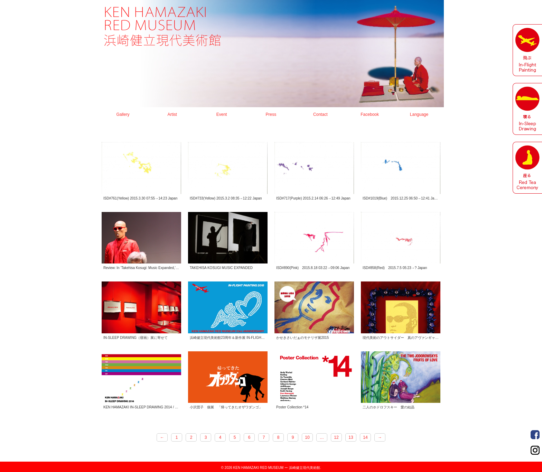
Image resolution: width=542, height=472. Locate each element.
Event (221, 114)
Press (271, 114)
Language (419, 114)
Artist (172, 114)
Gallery (122, 114)
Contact (320, 114)
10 (307, 437)
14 (365, 437)
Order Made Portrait (535, 434)
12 (336, 437)
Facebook (370, 114)
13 (350, 437)
